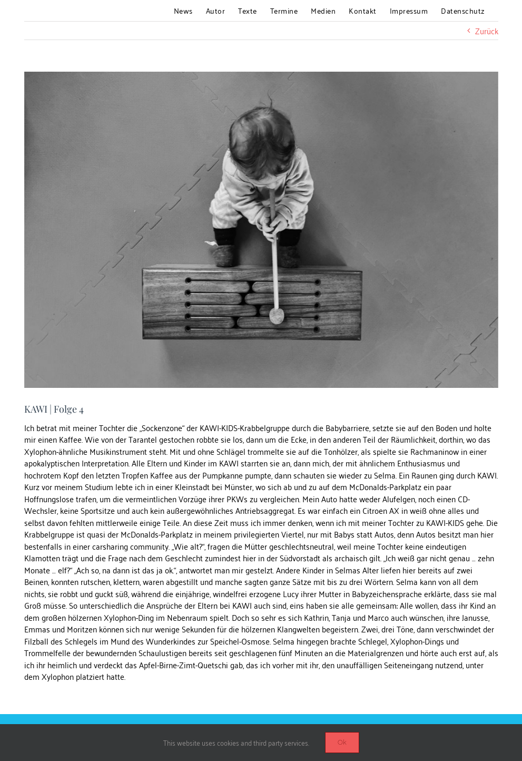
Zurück (486, 30)
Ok (342, 742)
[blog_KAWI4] (261, 230)
